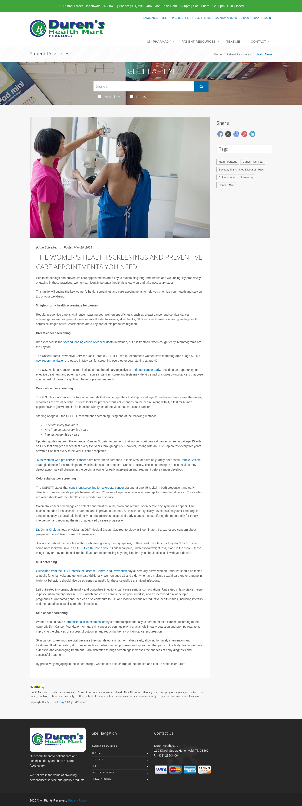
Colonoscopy (227, 177)
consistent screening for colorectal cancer (96, 487)
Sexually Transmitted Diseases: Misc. (242, 169)
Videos (138, 96)
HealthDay (58, 702)
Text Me (233, 41)
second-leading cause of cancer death (88, 342)
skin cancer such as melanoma (92, 645)
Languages (150, 18)
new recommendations (51, 360)
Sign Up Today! (250, 18)
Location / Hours (226, 18)
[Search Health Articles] (143, 86)
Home (218, 54)
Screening (246, 177)
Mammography (228, 161)
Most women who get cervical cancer (61, 460)
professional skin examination (86, 622)
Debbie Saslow (190, 460)
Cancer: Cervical (253, 161)
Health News (110, 96)
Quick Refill (203, 18)
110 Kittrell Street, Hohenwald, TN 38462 (87, 6)
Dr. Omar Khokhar (48, 529)
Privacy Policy (101, 779)
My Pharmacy (159, 41)
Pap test (139, 397)
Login (267, 18)
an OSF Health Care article (91, 548)
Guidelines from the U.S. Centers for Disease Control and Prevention (81, 571)
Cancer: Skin (226, 185)
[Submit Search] (201, 86)
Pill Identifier (181, 18)
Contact (258, 41)
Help (165, 18)
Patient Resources (199, 41)
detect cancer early (147, 369)
